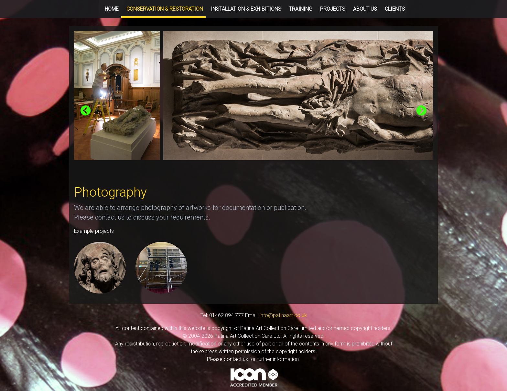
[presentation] (86, 111)
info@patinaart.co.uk (283, 315)
